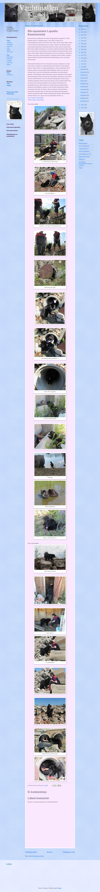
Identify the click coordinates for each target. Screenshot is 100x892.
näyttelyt (9, 42)
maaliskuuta (83, 95)
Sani (8, 40)
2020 (82, 46)
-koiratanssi (10, 57)
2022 (82, 40)
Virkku (81, 168)
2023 (82, 38)
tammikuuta (83, 101)
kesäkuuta (83, 86)
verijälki (9, 60)
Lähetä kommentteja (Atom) (36, 856)
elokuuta (82, 81)
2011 (82, 107)
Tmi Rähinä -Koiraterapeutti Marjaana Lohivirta (85, 163)
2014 (82, 64)
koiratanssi (10, 44)
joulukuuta (83, 69)
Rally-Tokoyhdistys (84, 151)
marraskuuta (84, 72)
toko (8, 48)
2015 (82, 61)
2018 (82, 52)
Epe (8, 55)
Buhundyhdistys (83, 143)
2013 (82, 67)
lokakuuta (83, 75)
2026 (82, 29)
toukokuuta (83, 89)
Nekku (9, 85)
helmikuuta (83, 98)
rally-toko (9, 46)
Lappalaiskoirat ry (84, 148)
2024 (82, 35)
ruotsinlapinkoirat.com (85, 154)
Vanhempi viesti (69, 852)
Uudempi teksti (31, 852)
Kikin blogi (10, 94)
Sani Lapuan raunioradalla (35, 97)
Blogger (59, 888)
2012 (82, 105)
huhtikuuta (83, 92)
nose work (10, 52)
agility (8, 64)
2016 (82, 58)
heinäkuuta (83, 83)
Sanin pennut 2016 (12, 92)
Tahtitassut (82, 159)
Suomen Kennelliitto (84, 156)
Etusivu (50, 852)
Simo (8, 83)
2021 (82, 43)
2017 (82, 55)
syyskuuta (83, 78)
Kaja (8, 73)
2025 (82, 32)
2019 (82, 49)
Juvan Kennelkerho (84, 146)
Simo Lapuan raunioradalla (36, 100)
